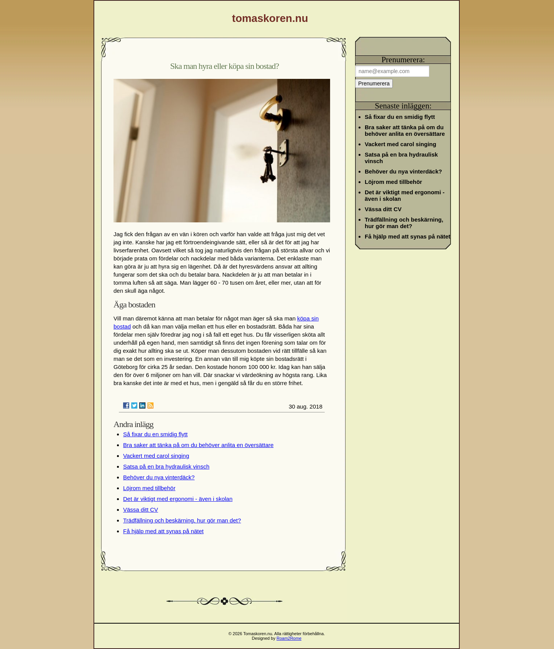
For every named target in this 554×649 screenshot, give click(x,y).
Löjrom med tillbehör (149, 488)
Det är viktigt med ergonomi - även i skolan (177, 499)
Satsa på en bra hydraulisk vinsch (166, 466)
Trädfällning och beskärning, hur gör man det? (182, 520)
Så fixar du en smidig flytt (155, 434)
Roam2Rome (289, 638)
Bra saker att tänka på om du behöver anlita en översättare (198, 445)
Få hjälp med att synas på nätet (163, 531)
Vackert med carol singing (156, 455)
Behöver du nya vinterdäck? (159, 477)
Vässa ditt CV (140, 509)
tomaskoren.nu (270, 18)
